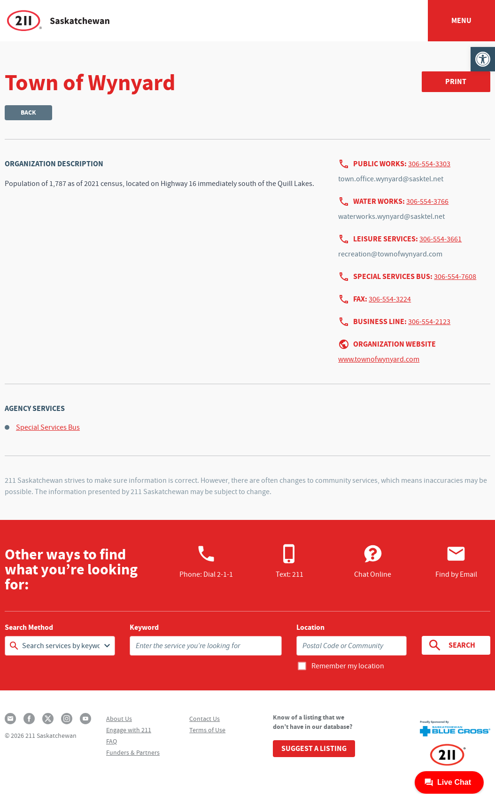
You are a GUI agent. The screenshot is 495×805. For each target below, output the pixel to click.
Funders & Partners (133, 752)
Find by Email (456, 561)
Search (451, 645)
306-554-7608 (455, 276)
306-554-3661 (440, 239)
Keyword (144, 627)
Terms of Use (207, 730)
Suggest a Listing (314, 748)
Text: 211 (289, 561)
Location (310, 627)
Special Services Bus (48, 427)
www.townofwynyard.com (378, 359)
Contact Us (204, 718)
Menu (461, 20)
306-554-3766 (427, 201)
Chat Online (372, 561)
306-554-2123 (429, 321)
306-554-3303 (429, 164)
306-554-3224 (390, 299)
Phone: (206, 561)
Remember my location (347, 666)
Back (28, 112)
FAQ (111, 741)
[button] (483, 59)
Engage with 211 (128, 730)
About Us (119, 718)
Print (455, 81)
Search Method (29, 627)
